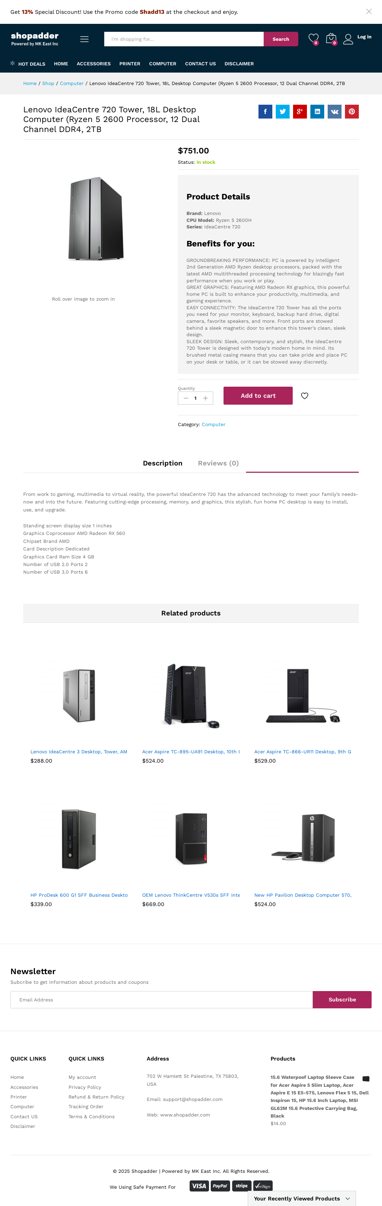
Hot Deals (27, 63)
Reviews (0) (218, 463)
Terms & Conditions (92, 1116)
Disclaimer (239, 63)
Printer (129, 63)
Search (280, 39)
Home (61, 63)
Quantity (186, 388)
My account (82, 1077)
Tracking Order (86, 1106)
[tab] (162, 466)
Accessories (94, 63)
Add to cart (258, 395)
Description (162, 463)
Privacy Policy (85, 1087)
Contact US (200, 63)
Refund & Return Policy (96, 1097)
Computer (162, 63)
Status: (186, 162)
